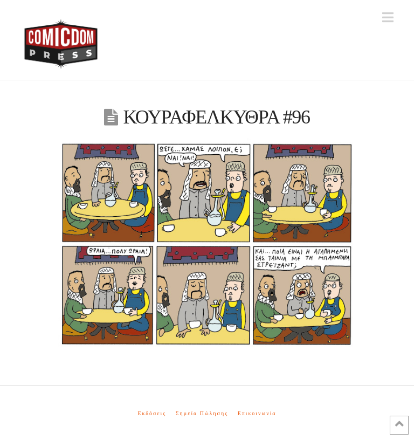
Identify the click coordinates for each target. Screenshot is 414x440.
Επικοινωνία (257, 413)
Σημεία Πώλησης (202, 413)
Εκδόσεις (151, 413)
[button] (388, 17)
